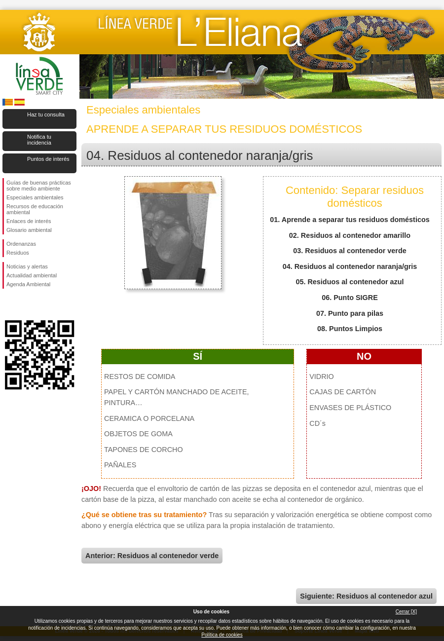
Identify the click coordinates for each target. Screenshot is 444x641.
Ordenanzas (21, 244)
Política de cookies (221, 635)
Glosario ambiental (29, 230)
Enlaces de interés (28, 221)
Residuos (17, 253)
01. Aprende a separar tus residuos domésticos (349, 220)
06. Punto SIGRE (350, 298)
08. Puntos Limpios (349, 329)
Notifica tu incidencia (39, 140)
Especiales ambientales (35, 197)
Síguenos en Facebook (8, 304)
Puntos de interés (48, 159)
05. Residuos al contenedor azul (350, 282)
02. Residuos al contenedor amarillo (349, 235)
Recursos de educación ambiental (34, 209)
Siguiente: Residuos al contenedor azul (366, 596)
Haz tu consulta (46, 114)
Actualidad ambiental (31, 275)
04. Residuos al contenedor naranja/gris (350, 266)
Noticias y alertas (27, 266)
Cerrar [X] (406, 611)
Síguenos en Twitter (25, 304)
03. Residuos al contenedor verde (350, 251)
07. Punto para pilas (349, 313)
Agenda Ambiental (28, 284)
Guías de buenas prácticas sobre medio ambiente (38, 185)
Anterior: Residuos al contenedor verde (152, 556)
